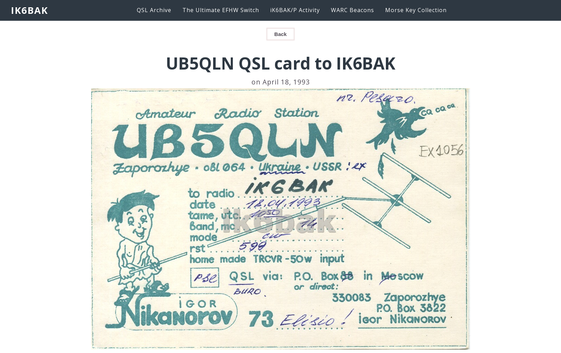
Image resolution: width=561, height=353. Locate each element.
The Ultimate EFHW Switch (220, 10)
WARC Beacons (352, 10)
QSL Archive (154, 10)
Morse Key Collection (416, 10)
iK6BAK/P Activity (295, 10)
